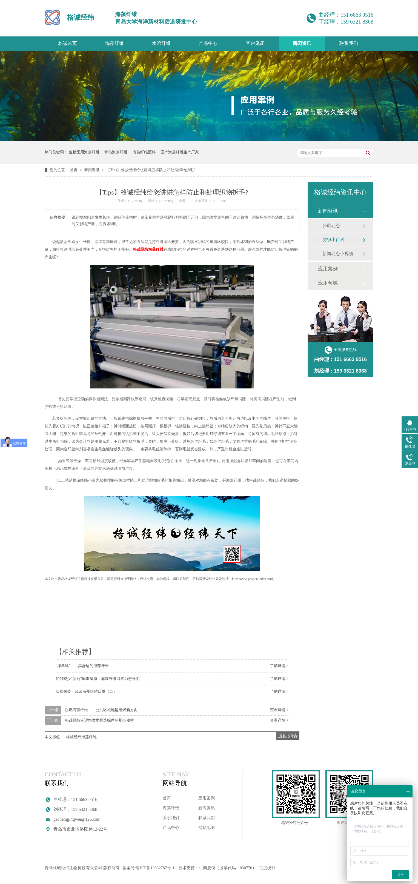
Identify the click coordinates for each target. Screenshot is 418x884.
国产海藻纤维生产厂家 (180, 152)
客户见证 (255, 43)
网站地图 (206, 827)
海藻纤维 (114, 43)
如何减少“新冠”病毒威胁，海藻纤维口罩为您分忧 (97, 679)
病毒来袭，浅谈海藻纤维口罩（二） (86, 692)
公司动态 (331, 225)
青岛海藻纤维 (115, 152)
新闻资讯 (302, 43)
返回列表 (288, 736)
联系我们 (348, 43)
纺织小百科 (333, 239)
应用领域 (328, 283)
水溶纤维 (161, 43)
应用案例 (328, 268)
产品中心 (208, 43)
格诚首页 (67, 43)
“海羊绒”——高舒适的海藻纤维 (82, 666)
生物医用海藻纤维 (84, 152)
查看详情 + (279, 710)
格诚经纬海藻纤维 (148, 249)
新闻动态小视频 (337, 253)
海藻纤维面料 (144, 152)
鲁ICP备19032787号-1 (155, 868)
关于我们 (171, 818)
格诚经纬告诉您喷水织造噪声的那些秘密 (99, 720)
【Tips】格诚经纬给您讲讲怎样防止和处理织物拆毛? (150, 170)
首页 (74, 170)
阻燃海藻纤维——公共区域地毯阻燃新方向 (101, 710)
